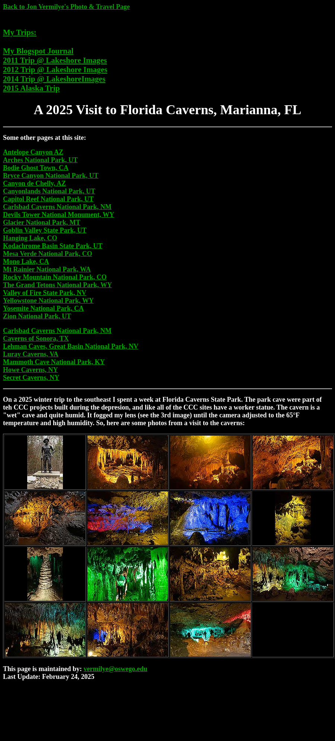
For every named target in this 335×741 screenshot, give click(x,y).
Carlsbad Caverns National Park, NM (57, 207)
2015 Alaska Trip (31, 88)
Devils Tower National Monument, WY (58, 214)
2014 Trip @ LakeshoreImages (54, 78)
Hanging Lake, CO (30, 238)
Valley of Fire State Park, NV (44, 292)
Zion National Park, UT (37, 316)
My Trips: (19, 32)
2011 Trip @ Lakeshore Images (55, 60)
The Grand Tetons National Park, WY (57, 285)
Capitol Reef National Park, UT (48, 199)
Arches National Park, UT (40, 160)
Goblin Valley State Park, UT (45, 230)
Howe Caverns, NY (30, 369)
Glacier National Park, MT (41, 222)
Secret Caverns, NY (31, 377)
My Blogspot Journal (38, 50)
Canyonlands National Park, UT (49, 191)
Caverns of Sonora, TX (36, 338)
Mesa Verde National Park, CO (47, 253)
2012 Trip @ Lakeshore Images (55, 69)
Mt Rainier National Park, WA (47, 269)
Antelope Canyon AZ (33, 152)
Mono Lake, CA (26, 261)
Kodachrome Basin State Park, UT (52, 246)
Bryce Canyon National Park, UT (51, 175)
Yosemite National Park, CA (43, 308)
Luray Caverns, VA (30, 354)
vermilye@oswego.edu (115, 669)
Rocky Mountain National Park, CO (55, 277)
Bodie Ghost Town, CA (35, 167)
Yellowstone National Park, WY (48, 300)
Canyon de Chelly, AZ (34, 183)
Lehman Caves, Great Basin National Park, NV (70, 346)
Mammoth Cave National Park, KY (54, 362)
